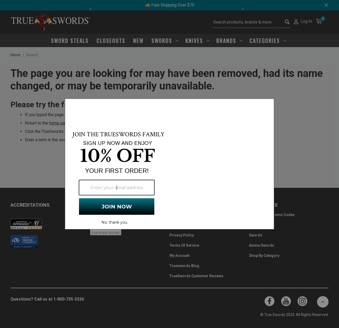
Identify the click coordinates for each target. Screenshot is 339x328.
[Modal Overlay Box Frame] (169, 164)
